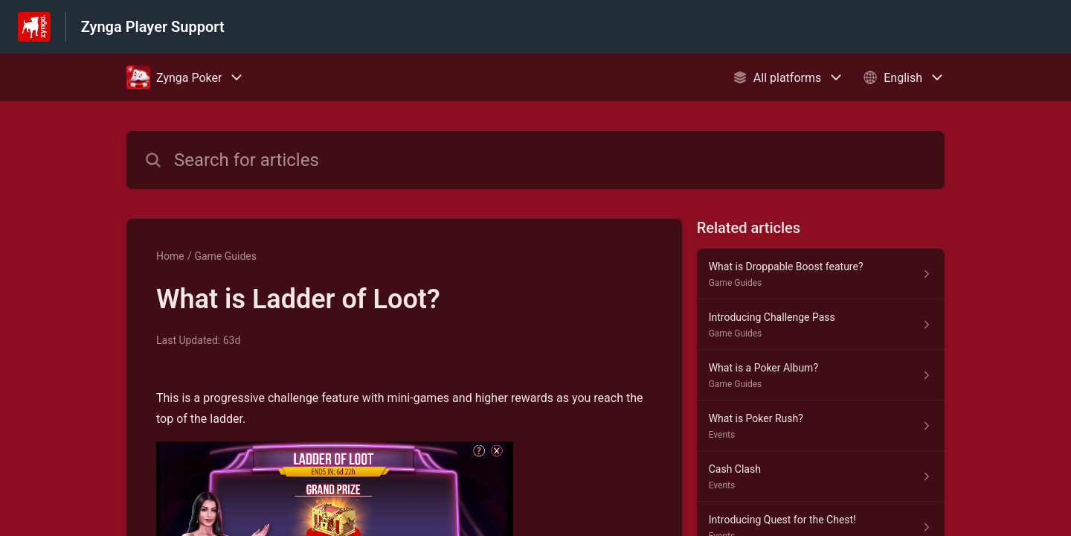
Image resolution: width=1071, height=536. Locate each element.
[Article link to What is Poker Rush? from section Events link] (821, 426)
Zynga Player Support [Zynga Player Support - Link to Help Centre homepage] (153, 27)
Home (170, 256)
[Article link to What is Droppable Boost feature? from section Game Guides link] (821, 274)
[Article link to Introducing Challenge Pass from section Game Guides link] (821, 324)
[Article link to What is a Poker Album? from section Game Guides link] (821, 375)
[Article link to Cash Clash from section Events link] (821, 476)
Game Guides (225, 256)
